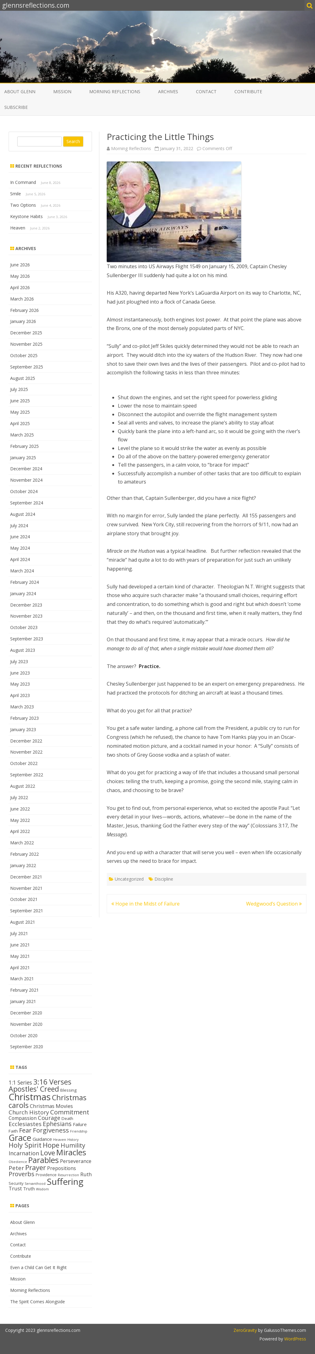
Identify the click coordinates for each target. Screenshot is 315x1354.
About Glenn (19, 91)
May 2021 (20, 956)
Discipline (163, 879)
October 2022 (24, 763)
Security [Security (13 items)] (16, 1183)
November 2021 (26, 888)
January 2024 (23, 593)
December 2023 (26, 605)
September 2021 (26, 911)
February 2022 (24, 854)
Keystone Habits (26, 216)
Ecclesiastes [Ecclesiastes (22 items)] (25, 1124)
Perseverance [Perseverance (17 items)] (75, 1161)
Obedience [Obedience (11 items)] (18, 1162)
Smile (15, 194)
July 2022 (19, 797)
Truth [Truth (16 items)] (29, 1188)
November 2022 (26, 752)
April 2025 (20, 423)
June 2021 (20, 945)
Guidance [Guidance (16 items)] (42, 1139)
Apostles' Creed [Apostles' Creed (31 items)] (34, 1089)
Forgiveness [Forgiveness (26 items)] (51, 1130)
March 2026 (22, 299)
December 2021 (26, 877)
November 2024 (26, 480)
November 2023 (26, 616)
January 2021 (23, 1001)
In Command (23, 182)
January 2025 (23, 457)
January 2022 (23, 865)
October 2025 (24, 355)
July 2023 (19, 661)
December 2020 (26, 1013)
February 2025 (24, 446)
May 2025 (20, 412)
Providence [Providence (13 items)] (46, 1174)
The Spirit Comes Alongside (37, 1301)
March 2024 (22, 571)
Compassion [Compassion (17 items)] (23, 1118)
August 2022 (22, 786)
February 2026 (24, 310)
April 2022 (20, 831)
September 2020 (26, 1046)
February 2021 (24, 990)
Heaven (17, 228)
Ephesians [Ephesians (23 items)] (57, 1124)
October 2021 (24, 899)
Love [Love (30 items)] (47, 1152)
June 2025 (20, 401)
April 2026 (20, 287)
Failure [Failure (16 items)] (80, 1124)
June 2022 (20, 809)
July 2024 (19, 525)
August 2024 (22, 514)
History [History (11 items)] (72, 1139)
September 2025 (26, 367)
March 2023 (22, 707)
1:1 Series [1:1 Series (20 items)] (20, 1082)
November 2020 (26, 1024)
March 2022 (22, 843)
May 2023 (20, 684)
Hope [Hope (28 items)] (51, 1145)
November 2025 (26, 344)
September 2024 (26, 503)
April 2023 (20, 695)
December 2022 (26, 741)
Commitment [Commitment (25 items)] (69, 1112)
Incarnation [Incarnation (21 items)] (24, 1153)
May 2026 (20, 276)
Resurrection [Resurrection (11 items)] (68, 1175)
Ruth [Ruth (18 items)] (86, 1174)
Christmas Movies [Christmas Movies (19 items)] (51, 1105)
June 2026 (20, 265)
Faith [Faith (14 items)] (13, 1131)
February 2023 (24, 718)
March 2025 (22, 435)
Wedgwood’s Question (274, 903)
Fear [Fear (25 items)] (25, 1130)
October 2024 (24, 491)
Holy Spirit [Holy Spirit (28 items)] (25, 1145)
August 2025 (22, 378)
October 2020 (24, 1035)
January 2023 (23, 729)
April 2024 (20, 559)
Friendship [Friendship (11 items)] (78, 1131)
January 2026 (23, 321)
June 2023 (20, 673)
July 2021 (19, 933)
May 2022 (20, 820)
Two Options (23, 205)
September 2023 (26, 639)
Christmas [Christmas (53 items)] (30, 1097)
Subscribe (16, 107)
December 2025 (26, 333)
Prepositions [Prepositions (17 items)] (61, 1168)
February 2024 (24, 582)
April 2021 (20, 967)
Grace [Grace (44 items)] (20, 1137)
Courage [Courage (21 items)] (49, 1117)
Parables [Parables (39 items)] (43, 1160)
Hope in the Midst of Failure (145, 903)
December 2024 (26, 469)
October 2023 (24, 627)
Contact (206, 91)
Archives (168, 91)
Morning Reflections (114, 91)
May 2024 (20, 548)
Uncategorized (129, 879)
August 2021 (22, 922)
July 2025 (19, 389)
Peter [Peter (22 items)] (16, 1168)
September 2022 (26, 775)
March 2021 (22, 979)
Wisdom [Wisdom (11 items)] (42, 1189)
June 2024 (20, 537)
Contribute (248, 91)
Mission (62, 91)
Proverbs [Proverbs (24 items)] (21, 1174)
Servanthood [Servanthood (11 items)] (35, 1183)
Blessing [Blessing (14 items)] (68, 1090)
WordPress (294, 1339)
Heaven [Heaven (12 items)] (59, 1139)
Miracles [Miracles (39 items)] (71, 1152)
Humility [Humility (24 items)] (73, 1145)
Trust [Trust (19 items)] (15, 1188)
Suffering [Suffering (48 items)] (65, 1181)
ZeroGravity (245, 1330)
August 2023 (22, 650)
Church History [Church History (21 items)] (29, 1112)
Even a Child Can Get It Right (38, 1267)
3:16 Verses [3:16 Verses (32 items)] (52, 1082)
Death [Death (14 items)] (67, 1118)
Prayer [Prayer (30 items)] (35, 1167)
